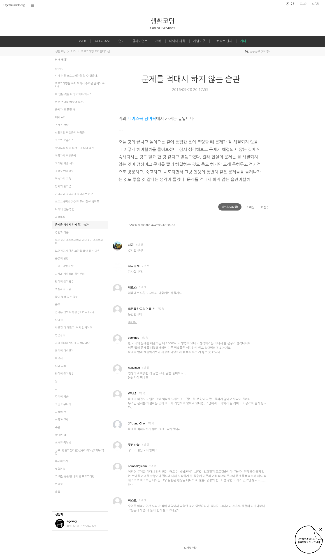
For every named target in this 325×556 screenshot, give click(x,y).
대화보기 (132, 322)
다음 (263, 207)
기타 (243, 41)
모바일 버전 (190, 548)
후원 (292, 3)
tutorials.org (14, 5)
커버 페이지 (62, 59)
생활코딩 (162, 21)
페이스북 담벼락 (142, 118)
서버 (158, 41)
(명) (230, 207)
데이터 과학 (177, 41)
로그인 (303, 3)
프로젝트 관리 (222, 41)
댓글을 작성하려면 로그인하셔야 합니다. (198, 226)
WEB (82, 41)
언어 (121, 41)
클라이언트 (140, 41)
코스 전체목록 (32, 5)
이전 (251, 207)
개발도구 (199, 41)
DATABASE (102, 41)
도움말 (316, 3)
